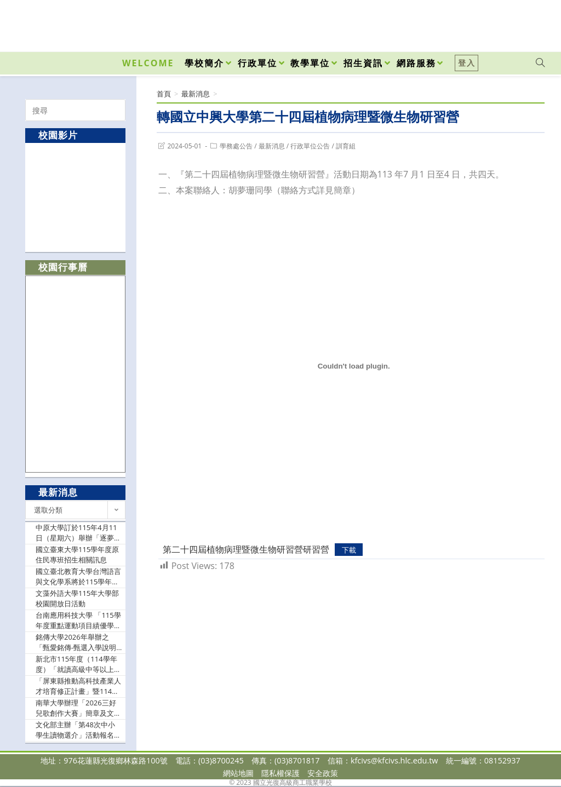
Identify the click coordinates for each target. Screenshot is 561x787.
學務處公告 (236, 146)
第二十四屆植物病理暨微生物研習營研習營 (246, 549)
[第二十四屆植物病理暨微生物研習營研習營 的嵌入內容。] (354, 366)
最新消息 (272, 146)
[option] (75, 196)
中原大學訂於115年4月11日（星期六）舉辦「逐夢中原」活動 (78, 533)
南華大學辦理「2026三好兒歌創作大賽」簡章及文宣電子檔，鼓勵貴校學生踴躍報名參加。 (78, 708)
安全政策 (322, 773)
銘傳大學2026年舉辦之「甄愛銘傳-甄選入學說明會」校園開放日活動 (76, 642)
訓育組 (346, 146)
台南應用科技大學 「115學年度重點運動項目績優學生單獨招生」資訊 (78, 620)
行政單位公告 (310, 146)
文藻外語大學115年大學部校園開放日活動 (77, 598)
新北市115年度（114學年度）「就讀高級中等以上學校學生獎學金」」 (78, 664)
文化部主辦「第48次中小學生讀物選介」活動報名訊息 (78, 730)
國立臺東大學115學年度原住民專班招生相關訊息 (77, 554)
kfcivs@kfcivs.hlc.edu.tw (394, 760)
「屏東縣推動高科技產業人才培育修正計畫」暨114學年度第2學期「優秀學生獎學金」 (78, 686)
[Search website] (540, 63)
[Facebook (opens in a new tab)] (477, 23)
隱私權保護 (280, 773)
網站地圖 (238, 773)
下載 (349, 550)
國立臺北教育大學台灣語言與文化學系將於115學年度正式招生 (78, 577)
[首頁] (164, 94)
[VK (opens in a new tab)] (526, 23)
